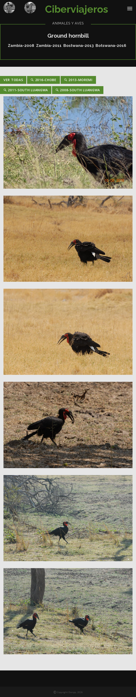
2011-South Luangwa (25, 90)
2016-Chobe (43, 80)
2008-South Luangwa (78, 90)
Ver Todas (13, 80)
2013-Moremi (78, 80)
